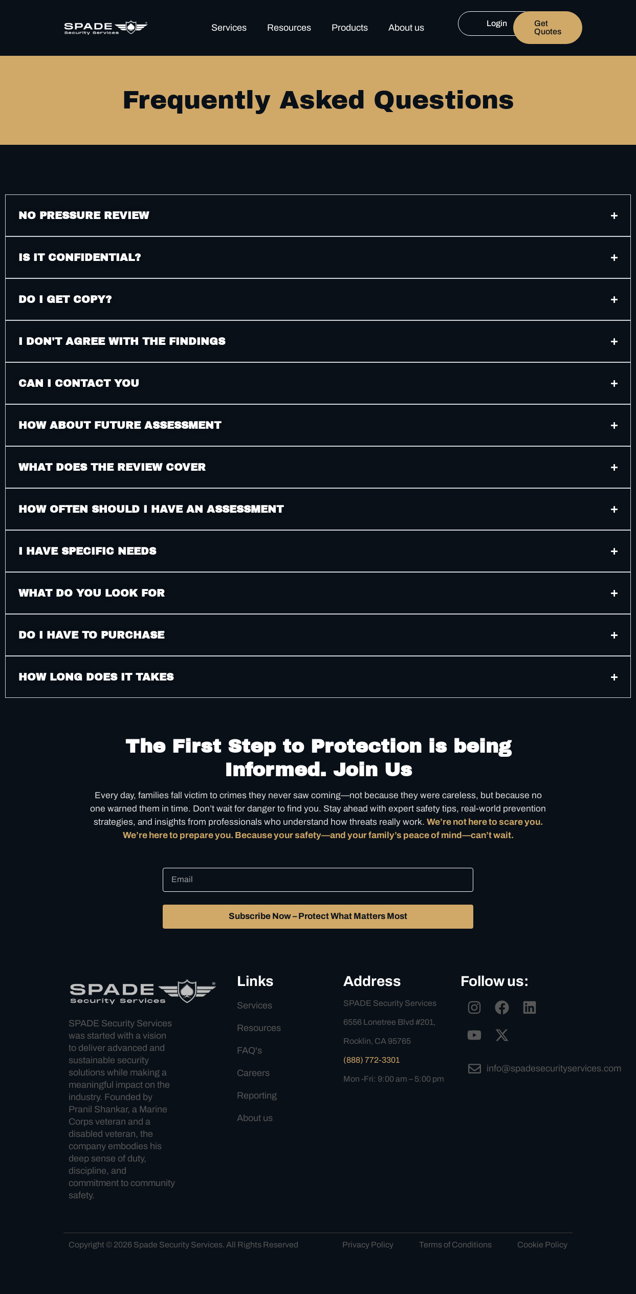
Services (229, 28)
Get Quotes (547, 27)
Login (497, 23)
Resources (289, 28)
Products (350, 28)
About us (406, 28)
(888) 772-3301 (371, 1078)
